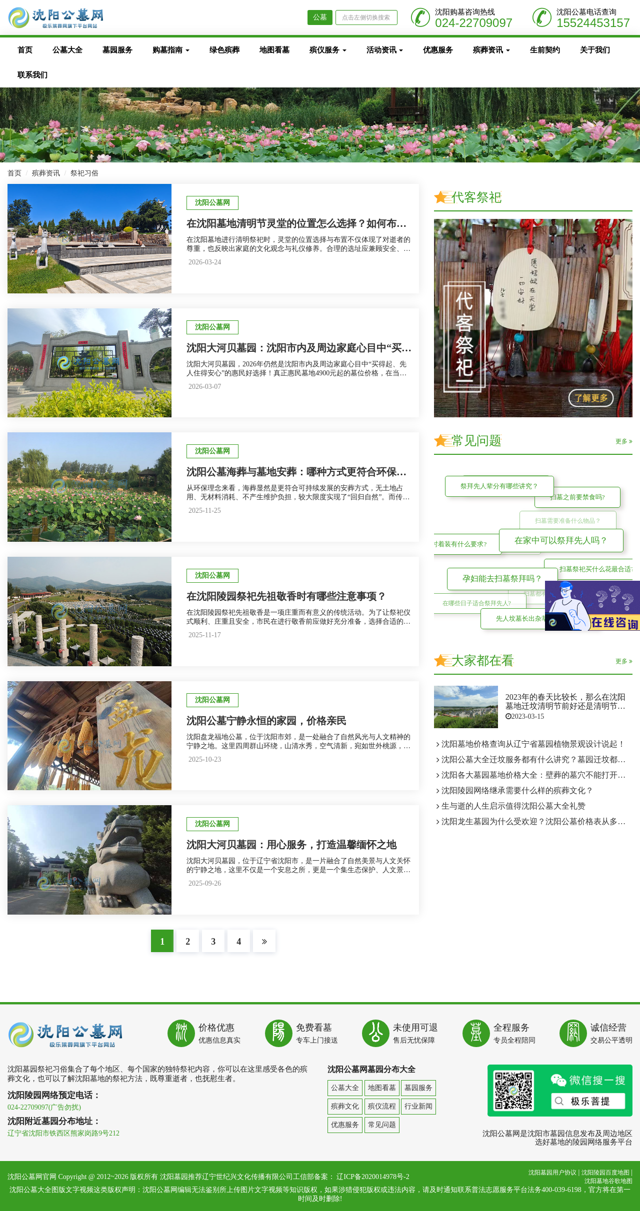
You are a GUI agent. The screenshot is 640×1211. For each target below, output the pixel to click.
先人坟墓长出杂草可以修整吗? (538, 616)
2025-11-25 (204, 510)
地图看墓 (275, 50)
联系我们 (33, 75)
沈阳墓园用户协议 (552, 1172)
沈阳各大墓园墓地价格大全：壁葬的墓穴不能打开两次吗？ (537, 775)
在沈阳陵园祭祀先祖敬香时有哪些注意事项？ (286, 596)
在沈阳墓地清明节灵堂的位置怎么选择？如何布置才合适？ (316, 223)
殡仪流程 (382, 1106)
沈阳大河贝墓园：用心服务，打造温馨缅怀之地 (291, 844)
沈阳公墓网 (212, 202)
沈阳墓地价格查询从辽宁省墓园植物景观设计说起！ (534, 744)
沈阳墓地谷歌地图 (608, 1181)
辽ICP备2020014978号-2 (372, 1177)
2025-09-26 (204, 883)
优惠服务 (438, 50)
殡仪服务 (328, 50)
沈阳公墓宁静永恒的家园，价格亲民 (266, 720)
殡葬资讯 (491, 50)
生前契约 (545, 50)
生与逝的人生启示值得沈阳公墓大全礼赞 (514, 806)
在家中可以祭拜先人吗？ (556, 535)
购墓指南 (171, 50)
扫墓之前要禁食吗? (576, 495)
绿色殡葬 (225, 50)
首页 (25, 50)
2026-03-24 (204, 262)
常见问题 (382, 1125)
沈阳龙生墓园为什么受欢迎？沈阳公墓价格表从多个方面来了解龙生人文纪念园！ (537, 821)
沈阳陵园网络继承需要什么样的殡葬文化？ (518, 790)
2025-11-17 (204, 635)
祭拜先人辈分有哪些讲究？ (497, 484)
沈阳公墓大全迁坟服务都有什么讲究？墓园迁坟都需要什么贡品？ (537, 759)
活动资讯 (385, 50)
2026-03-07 (204, 386)
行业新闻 (418, 1106)
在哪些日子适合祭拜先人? (478, 605)
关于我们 (595, 50)
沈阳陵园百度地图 (606, 1172)
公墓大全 (67, 50)
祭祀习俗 (84, 173)
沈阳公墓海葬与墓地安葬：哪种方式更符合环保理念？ (306, 471)
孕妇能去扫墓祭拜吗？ (498, 574)
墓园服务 (117, 50)
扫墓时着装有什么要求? (452, 543)
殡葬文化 (345, 1106)
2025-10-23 (204, 759)
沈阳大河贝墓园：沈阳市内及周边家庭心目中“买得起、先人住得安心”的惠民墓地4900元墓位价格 (401, 347)
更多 (624, 441)
